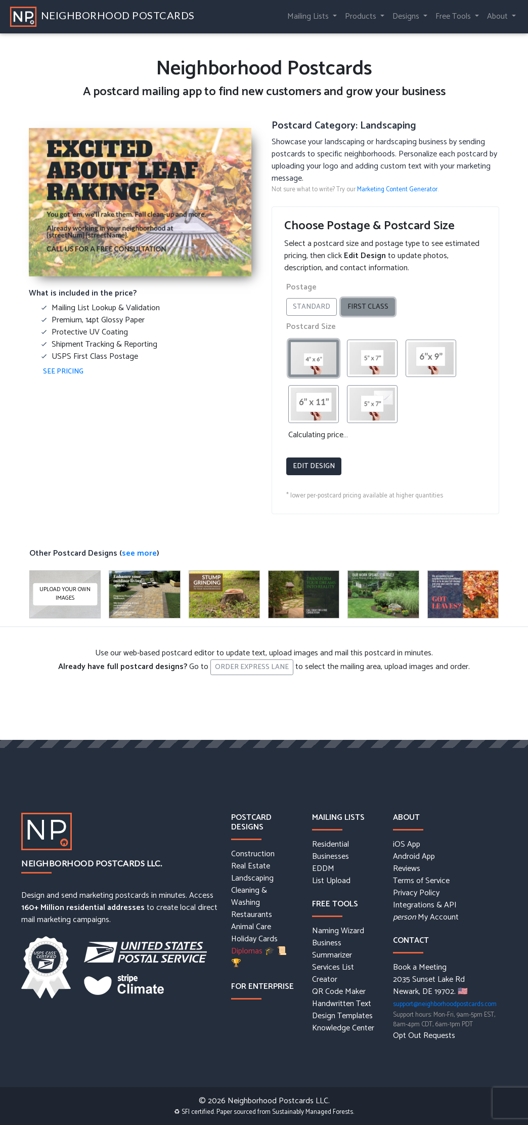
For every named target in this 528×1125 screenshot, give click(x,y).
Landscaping (252, 878)
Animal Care (251, 927)
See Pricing (63, 372)
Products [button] (361, 16)
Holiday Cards (254, 939)
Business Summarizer (332, 949)
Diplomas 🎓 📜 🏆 (259, 957)
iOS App (406, 845)
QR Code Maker (339, 992)
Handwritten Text (341, 1004)
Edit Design (314, 466)
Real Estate (250, 866)
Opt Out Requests (424, 1036)
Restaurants (251, 915)
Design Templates (342, 1016)
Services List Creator (333, 974)
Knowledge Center (343, 1028)
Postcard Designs (251, 822)
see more (139, 553)
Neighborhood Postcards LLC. (91, 863)
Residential (330, 845)
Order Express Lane (252, 667)
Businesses (330, 857)
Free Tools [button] (454, 16)
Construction (253, 854)
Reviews (406, 869)
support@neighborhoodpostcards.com (445, 1004)
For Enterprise (262, 986)
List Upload (331, 881)
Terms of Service (421, 881)
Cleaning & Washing (249, 897)
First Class (371, 307)
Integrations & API (425, 905)
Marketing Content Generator (397, 189)
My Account (426, 917)
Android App (414, 857)
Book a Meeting (420, 968)
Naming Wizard (338, 931)
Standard (315, 307)
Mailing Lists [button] (309, 16)
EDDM (323, 869)
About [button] (498, 16)
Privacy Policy (416, 893)
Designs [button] (406, 16)
